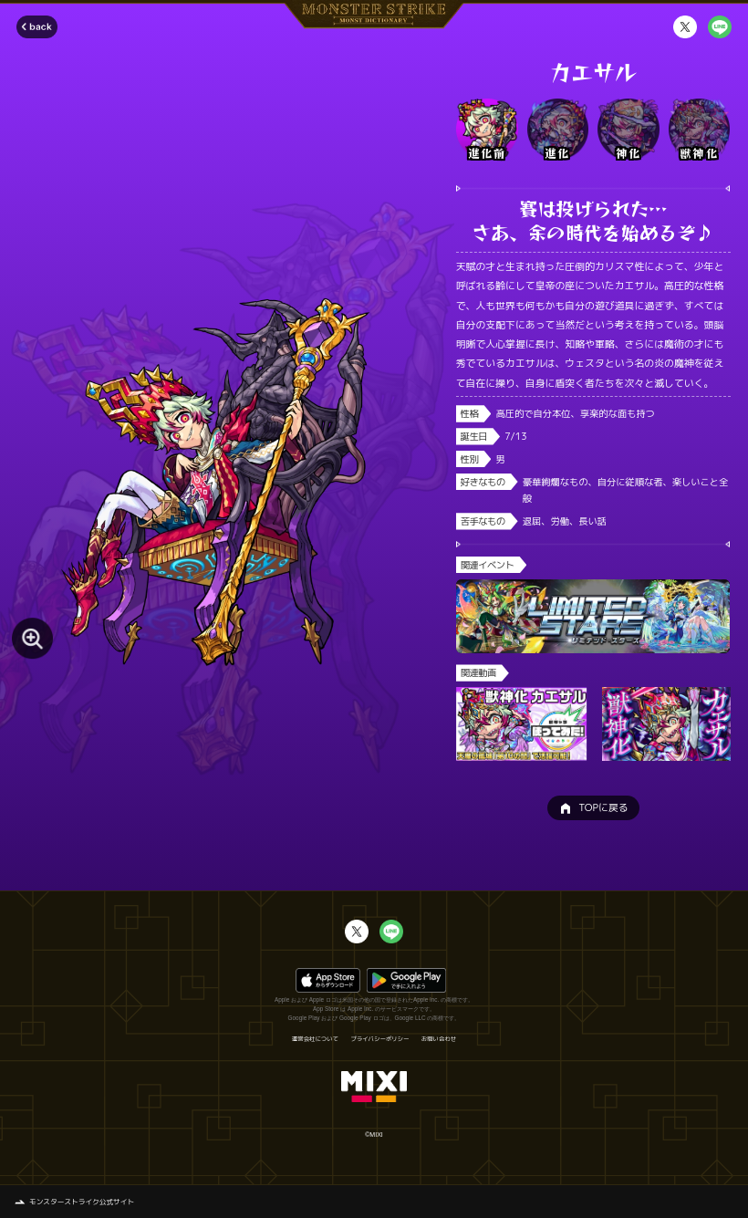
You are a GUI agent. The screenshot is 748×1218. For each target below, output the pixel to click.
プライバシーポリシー (379, 1039)
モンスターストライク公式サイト (81, 1201)
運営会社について (315, 1039)
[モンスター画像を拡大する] (32, 638)
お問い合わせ (438, 1039)
